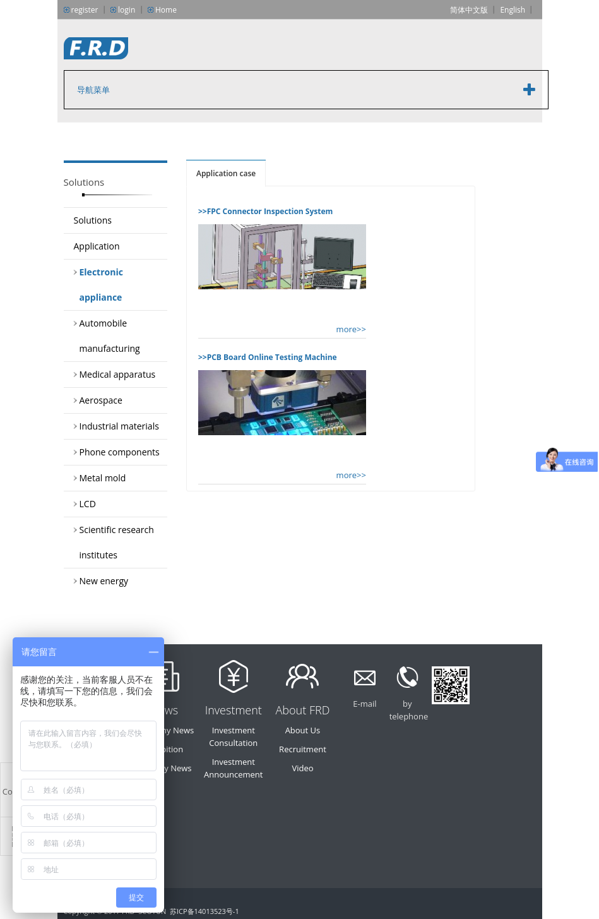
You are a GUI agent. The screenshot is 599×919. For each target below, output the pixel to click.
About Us (303, 730)
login (126, 9)
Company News (164, 730)
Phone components (120, 452)
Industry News (164, 768)
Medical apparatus (118, 374)
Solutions (93, 220)
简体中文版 (469, 9)
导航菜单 (93, 89)
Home (166, 9)
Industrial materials (119, 426)
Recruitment (302, 749)
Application (97, 246)
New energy (104, 581)
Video (302, 768)
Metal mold (103, 478)
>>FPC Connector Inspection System (265, 211)
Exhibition (164, 749)
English (512, 9)
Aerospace (101, 400)
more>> (351, 329)
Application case (226, 173)
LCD (88, 504)
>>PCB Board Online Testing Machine (267, 357)
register (84, 9)
